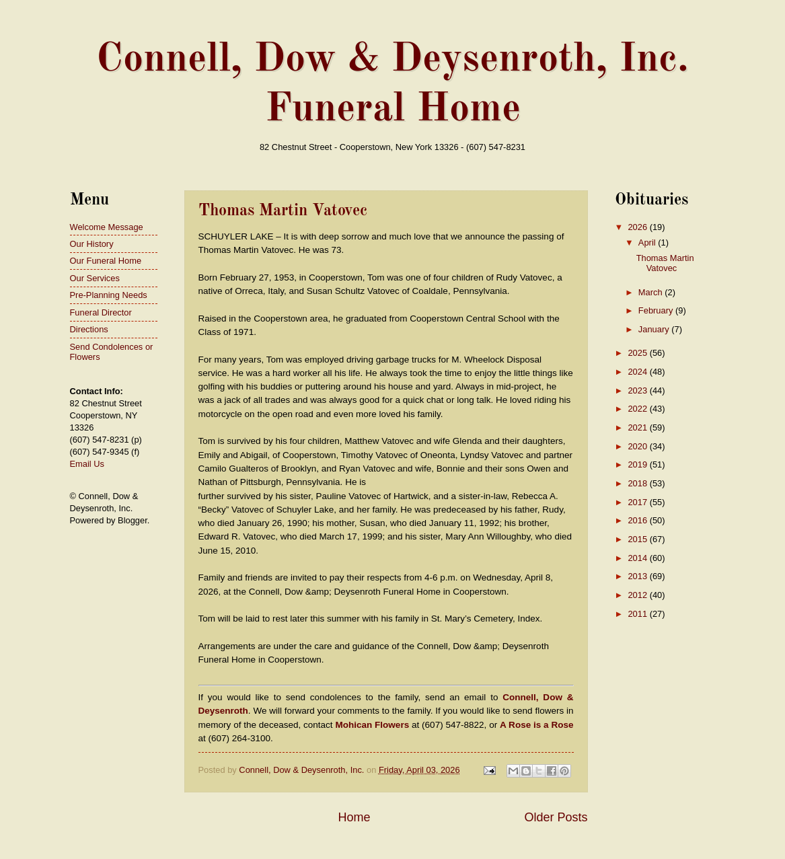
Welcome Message (106, 227)
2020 (638, 446)
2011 (638, 614)
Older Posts (555, 817)
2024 (638, 372)
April (648, 242)
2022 (638, 409)
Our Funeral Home (106, 261)
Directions (89, 329)
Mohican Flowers (372, 725)
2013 (638, 576)
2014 (638, 558)
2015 (638, 539)
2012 (638, 595)
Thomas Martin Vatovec (282, 211)
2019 (638, 464)
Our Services (95, 278)
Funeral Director (101, 312)
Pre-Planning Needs (108, 295)
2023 (638, 390)
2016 (638, 520)
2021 (638, 427)
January (654, 329)
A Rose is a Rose (536, 725)
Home (354, 817)
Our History (92, 244)
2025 (638, 353)
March (651, 292)
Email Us (87, 464)
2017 (638, 502)
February (656, 310)
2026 (638, 227)
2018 (638, 483)
